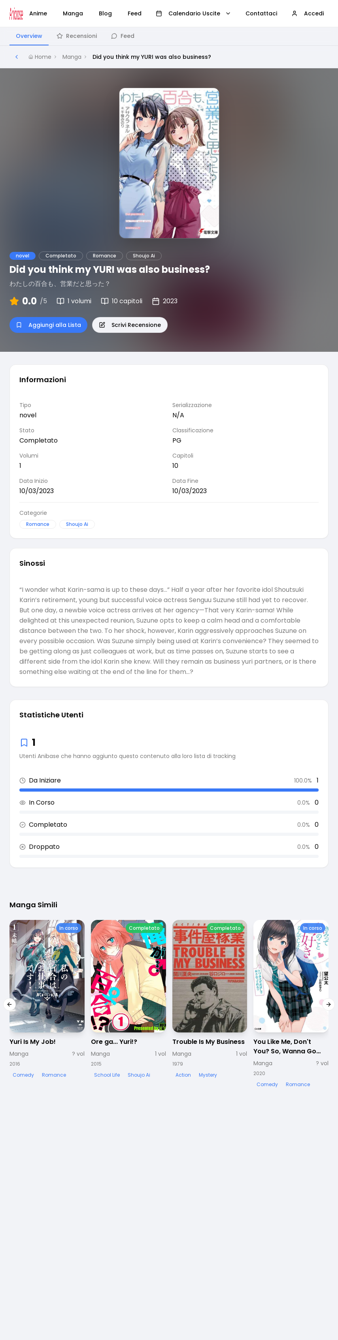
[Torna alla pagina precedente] (16, 57)
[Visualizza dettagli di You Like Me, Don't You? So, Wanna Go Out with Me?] (291, 1004)
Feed (122, 36)
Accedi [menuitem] (307, 13)
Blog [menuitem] (105, 13)
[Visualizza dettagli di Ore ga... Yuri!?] (128, 1000)
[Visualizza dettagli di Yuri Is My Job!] (47, 1000)
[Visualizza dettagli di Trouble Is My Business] (209, 1000)
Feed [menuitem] (135, 13)
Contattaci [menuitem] (261, 13)
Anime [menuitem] (38, 13)
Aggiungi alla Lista (48, 325)
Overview (29, 36)
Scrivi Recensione (130, 325)
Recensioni (77, 36)
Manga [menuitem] (73, 13)
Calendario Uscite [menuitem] (193, 13)
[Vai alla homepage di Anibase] (16, 13)
